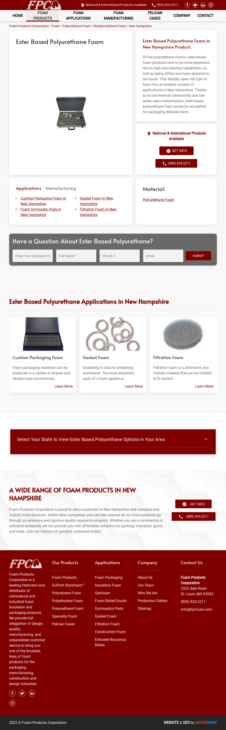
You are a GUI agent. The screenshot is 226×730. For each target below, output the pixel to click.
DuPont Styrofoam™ (68, 585)
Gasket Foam (105, 616)
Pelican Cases (155, 16)
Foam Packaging (108, 577)
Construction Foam (110, 632)
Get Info (176, 151)
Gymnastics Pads (109, 608)
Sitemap (144, 608)
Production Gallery (153, 601)
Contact (205, 15)
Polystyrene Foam (66, 593)
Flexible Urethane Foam (109, 26)
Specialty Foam (64, 616)
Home (18, 15)
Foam (56, 26)
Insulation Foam (108, 585)
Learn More (63, 386)
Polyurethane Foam (76, 26)
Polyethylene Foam (67, 601)
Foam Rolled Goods (111, 601)
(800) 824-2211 (168, 5)
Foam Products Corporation (29, 26)
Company (181, 15)
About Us (145, 577)
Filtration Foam (107, 624)
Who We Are (147, 593)
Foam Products (42, 16)
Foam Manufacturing (118, 16)
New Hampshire (140, 26)
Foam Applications (78, 16)
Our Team (146, 585)
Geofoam (102, 593)
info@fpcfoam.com (196, 609)
